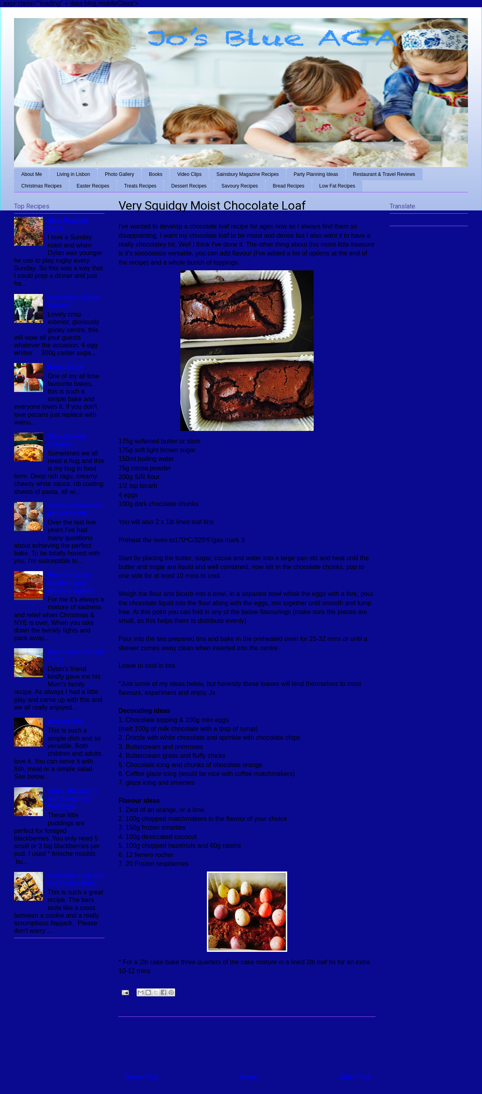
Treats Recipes (140, 186)
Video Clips (189, 174)
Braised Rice (65, 721)
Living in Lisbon (73, 174)
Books (155, 174)
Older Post (354, 1077)
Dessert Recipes (188, 186)
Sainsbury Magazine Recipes (247, 174)
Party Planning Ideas (316, 174)
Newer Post (141, 1077)
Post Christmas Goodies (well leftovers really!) (70, 582)
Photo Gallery (119, 174)
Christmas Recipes (41, 186)
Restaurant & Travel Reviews (384, 174)
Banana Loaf (65, 366)
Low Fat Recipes (337, 186)
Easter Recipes (93, 186)
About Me (31, 174)
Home (248, 1077)
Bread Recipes (288, 186)
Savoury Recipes (239, 186)
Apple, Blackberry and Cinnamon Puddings (72, 799)
